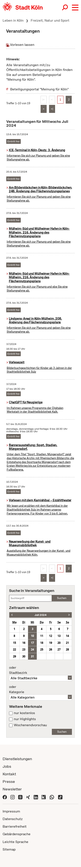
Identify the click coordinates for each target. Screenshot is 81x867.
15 (14, 643)
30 (23, 656)
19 (50, 643)
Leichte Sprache (15, 842)
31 (32, 656)
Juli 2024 (40, 615)
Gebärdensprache (16, 834)
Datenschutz (13, 819)
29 (14, 656)
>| (52, 109)
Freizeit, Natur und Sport (50, 20)
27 (58, 649)
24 (32, 649)
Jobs (7, 766)
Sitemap (9, 849)
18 (41, 643)
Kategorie (40, 689)
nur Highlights (25, 719)
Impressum (11, 811)
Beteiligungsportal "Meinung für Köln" (39, 89)
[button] (75, 7)
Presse (9, 781)
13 (58, 636)
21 (67, 643)
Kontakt (9, 773)
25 (41, 649)
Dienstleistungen (17, 758)
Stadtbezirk (40, 670)
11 (41, 636)
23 (23, 649)
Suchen (61, 598)
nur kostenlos (24, 713)
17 (32, 643)
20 (58, 643)
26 (50, 649)
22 (14, 649)
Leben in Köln (13, 20)
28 (67, 649)
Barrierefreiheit (15, 826)
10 (32, 636)
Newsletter (12, 789)
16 (23, 643)
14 (67, 636)
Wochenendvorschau (30, 725)
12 (50, 636)
